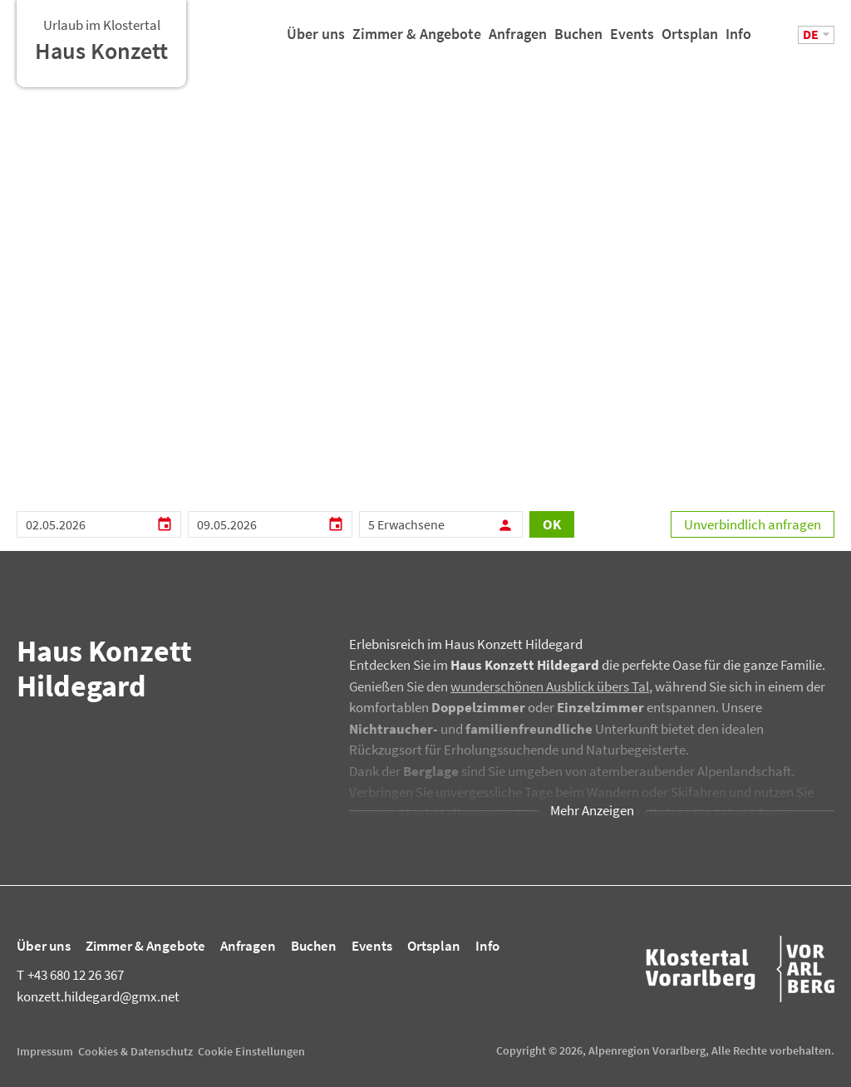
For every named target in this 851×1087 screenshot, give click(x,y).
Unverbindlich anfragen (752, 524)
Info (738, 40)
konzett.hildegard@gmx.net (98, 996)
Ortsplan (690, 40)
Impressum (45, 1051)
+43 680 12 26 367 (70, 975)
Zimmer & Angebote (416, 40)
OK (552, 524)
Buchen (578, 40)
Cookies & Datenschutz (135, 1051)
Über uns (316, 40)
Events (632, 40)
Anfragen (518, 40)
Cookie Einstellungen (251, 1051)
